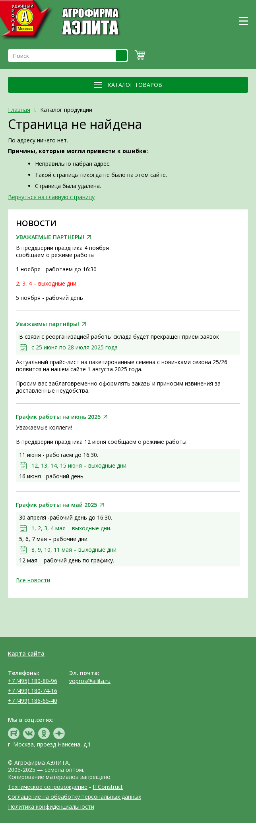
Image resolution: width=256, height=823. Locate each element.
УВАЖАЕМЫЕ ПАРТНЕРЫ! (50, 237)
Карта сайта (26, 653)
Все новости (33, 580)
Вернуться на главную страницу (51, 197)
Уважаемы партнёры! (47, 324)
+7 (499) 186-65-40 (32, 700)
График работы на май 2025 (56, 504)
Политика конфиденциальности (51, 806)
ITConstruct (108, 786)
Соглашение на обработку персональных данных (74, 796)
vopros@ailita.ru (90, 681)
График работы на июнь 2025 (58, 416)
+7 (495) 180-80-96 (32, 681)
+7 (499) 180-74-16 (32, 690)
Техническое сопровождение (47, 786)
